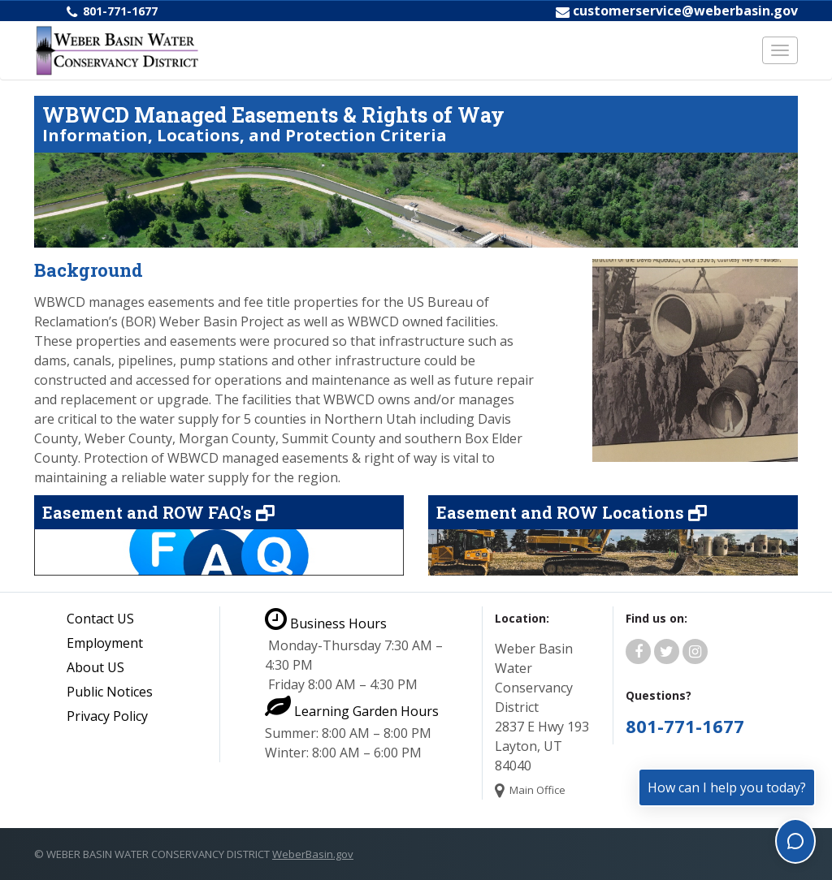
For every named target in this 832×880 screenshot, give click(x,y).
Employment (105, 643)
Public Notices (110, 692)
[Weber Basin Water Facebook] (638, 652)
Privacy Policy (107, 716)
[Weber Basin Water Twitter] (666, 652)
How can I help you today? (727, 787)
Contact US (100, 619)
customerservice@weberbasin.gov (685, 10)
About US (95, 667)
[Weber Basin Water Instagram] (695, 652)
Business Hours (326, 623)
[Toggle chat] (795, 841)
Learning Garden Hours (352, 711)
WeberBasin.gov (312, 854)
